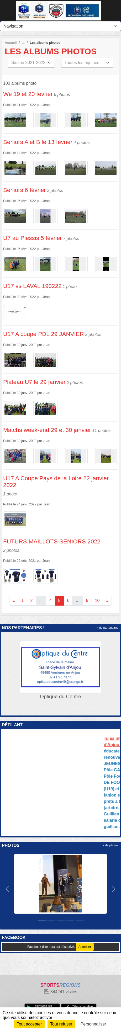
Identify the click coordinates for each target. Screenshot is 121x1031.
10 (97, 600)
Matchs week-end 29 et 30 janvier (47, 430)
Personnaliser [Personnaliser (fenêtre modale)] (93, 1024)
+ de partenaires (107, 627)
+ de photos (110, 845)
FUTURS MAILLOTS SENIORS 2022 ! (53, 541)
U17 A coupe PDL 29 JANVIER (43, 334)
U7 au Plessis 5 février (32, 238)
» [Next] (107, 600)
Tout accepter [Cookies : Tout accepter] (29, 1024)
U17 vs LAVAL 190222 (32, 286)
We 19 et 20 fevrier (28, 94)
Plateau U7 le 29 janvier (34, 382)
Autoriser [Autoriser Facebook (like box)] (84, 947)
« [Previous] (14, 600)
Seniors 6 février (24, 190)
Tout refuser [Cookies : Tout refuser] (61, 1024)
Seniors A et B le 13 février (37, 142)
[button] (8, 673)
